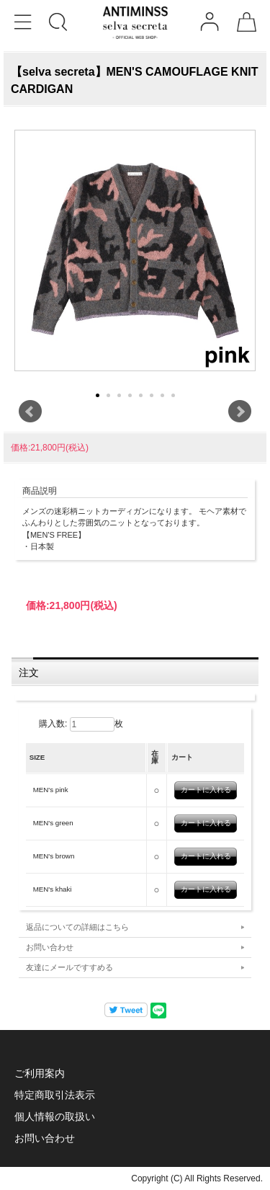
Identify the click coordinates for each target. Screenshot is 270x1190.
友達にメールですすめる (69, 967)
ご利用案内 (39, 1073)
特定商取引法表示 (54, 1095)
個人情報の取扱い (54, 1116)
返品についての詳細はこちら (77, 927)
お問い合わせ (49, 947)
